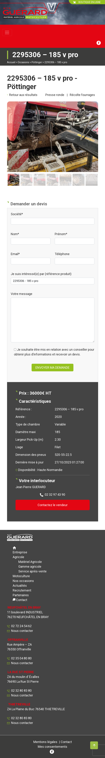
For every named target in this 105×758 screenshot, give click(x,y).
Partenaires (21, 595)
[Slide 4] (53, 174)
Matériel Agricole (30, 562)
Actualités (20, 585)
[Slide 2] (26, 174)
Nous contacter (22, 631)
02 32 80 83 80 (21, 690)
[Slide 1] (14, 174)
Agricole (18, 557)
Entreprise (20, 552)
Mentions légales (45, 742)
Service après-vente (32, 571)
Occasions (23, 62)
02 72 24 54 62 (21, 626)
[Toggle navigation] (7, 32)
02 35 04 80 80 (21, 658)
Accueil (11, 62)
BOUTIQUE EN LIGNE (87, 2)
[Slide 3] (40, 174)
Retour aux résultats (23, 95)
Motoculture (21, 576)
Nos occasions (23, 581)
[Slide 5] (65, 174)
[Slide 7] (92, 174)
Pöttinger (37, 62)
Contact (21, 600)
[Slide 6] (79, 174)
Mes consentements (52, 746)
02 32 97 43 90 (55, 494)
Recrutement (22, 590)
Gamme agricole (29, 566)
